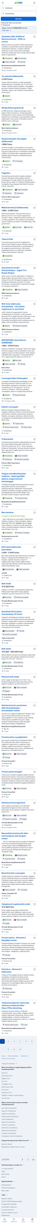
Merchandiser (8, 512)
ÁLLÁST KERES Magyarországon (12, 1201)
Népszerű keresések (9, 1064)
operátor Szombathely (8, 1122)
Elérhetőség (5, 1174)
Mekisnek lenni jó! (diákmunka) (15, 208)
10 (20, 1049)
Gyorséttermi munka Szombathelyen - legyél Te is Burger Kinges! (14, 270)
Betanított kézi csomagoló (13, 873)
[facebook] (22, 1160)
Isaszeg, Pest (6, 1098)
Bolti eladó (6, 584)
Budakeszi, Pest (7, 1092)
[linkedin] (33, 1160)
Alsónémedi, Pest (7, 1076)
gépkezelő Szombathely (9, 1130)
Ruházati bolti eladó (10, 677)
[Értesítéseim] (34, 2)
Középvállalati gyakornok (12, 108)
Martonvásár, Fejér (7, 1087)
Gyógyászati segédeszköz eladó (16, 904)
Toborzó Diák (7, 239)
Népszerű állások (7, 1144)
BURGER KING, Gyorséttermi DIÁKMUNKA (14, 341)
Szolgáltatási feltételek (9, 1204)
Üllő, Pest (4, 1073)
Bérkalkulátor (6, 1215)
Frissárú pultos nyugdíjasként (15, 737)
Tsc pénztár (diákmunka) (12, 76)
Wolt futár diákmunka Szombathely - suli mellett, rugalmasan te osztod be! (13, 306)
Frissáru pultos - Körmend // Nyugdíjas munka (14, 939)
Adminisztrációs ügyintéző (13, 803)
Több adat (7, 30)
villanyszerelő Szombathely (10, 1116)
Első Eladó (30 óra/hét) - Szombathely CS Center (12, 613)
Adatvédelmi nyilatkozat (9, 1207)
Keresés (18, 19)
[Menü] (3, 3)
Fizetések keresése (8, 1210)
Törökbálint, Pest (7, 1084)
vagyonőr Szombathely (9, 1111)
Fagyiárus (6, 173)
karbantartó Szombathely (9, 1128)
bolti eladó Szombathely (9, 1108)
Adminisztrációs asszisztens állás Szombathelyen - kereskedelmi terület (14, 708)
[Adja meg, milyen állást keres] (18, 8)
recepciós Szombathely (9, 1133)
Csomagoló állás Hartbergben (15, 378)
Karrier (4, 1177)
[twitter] (28, 1160)
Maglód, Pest (6, 1078)
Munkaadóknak (6, 1185)
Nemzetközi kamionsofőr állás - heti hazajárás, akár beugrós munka (15, 836)
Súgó (3, 1171)
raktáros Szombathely (8, 1125)
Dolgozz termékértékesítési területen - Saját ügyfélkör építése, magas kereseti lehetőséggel (14, 478)
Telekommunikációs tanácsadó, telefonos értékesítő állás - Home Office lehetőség (15, 1005)
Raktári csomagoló (10, 407)
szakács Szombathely (8, 1114)
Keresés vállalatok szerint (10, 1212)
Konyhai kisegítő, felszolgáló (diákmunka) (14, 140)
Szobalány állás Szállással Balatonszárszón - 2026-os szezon (13, 39)
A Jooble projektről (7, 1168)
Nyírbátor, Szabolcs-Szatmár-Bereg (12, 1095)
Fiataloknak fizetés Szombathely (12, 1136)
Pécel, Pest (5, 1090)
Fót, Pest (4, 1081)
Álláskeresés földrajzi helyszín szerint (13, 1147)
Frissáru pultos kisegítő (12, 772)
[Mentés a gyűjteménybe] (34, 37)
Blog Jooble (5, 1190)
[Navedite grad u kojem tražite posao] (18, 13)
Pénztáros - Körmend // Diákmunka (12, 970)
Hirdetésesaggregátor (8, 1188)
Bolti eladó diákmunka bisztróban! (11, 548)
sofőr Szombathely (7, 1119)
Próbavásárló (7, 439)
